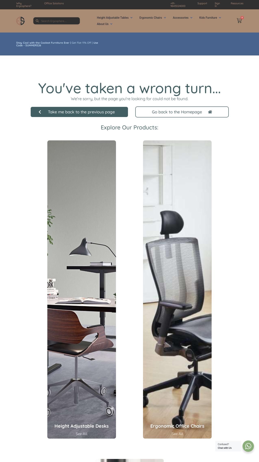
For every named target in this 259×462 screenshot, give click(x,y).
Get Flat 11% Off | (57, 44)
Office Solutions (54, 3)
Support (202, 3)
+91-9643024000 (177, 5)
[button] (115, 18)
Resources (237, 3)
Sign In (217, 5)
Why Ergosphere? (23, 5)
